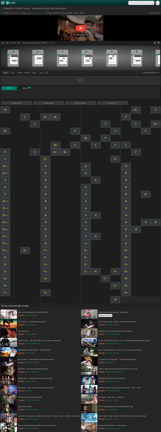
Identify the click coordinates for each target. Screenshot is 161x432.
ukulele (20, 72)
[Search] (152, 3)
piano (13, 72)
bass (41, 72)
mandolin (27, 72)
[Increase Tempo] (18, 42)
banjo (34, 72)
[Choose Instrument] (46, 72)
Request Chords (105, 315)
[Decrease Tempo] (3, 42)
